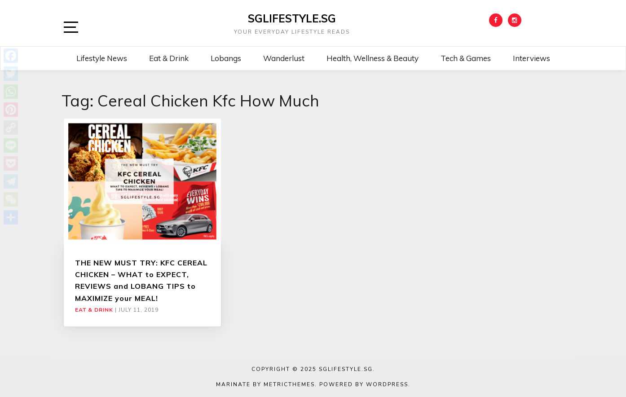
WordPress (387, 384)
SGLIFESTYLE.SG (292, 18)
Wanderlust (283, 58)
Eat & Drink (169, 58)
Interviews (531, 58)
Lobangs (226, 58)
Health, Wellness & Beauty (372, 58)
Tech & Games (466, 58)
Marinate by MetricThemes (265, 384)
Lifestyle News (101, 58)
